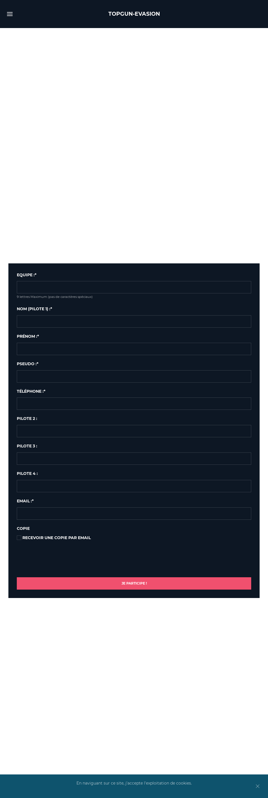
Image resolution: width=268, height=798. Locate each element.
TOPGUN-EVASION (134, 14)
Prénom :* (28, 336)
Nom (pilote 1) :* (34, 308)
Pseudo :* (27, 363)
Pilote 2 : (27, 418)
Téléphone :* (31, 391)
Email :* (25, 500)
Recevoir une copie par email (54, 537)
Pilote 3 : (27, 446)
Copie (23, 528)
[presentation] (59, 561)
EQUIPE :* (26, 274)
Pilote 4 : (27, 473)
